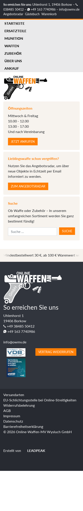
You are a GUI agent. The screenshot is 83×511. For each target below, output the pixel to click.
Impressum (11, 416)
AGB (7, 410)
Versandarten (13, 395)
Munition (13, 38)
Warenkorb (49, 14)
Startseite (14, 23)
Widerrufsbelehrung (19, 405)
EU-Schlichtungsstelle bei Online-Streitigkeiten (39, 400)
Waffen (11, 46)
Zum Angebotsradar (28, 186)
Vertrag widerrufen (55, 352)
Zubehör (12, 53)
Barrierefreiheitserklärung (23, 426)
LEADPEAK (33, 450)
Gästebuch (32, 14)
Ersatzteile (15, 31)
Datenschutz (13, 421)
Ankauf (11, 68)
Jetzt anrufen (23, 141)
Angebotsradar (13, 14)
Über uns (13, 61)
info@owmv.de (69, 9)
